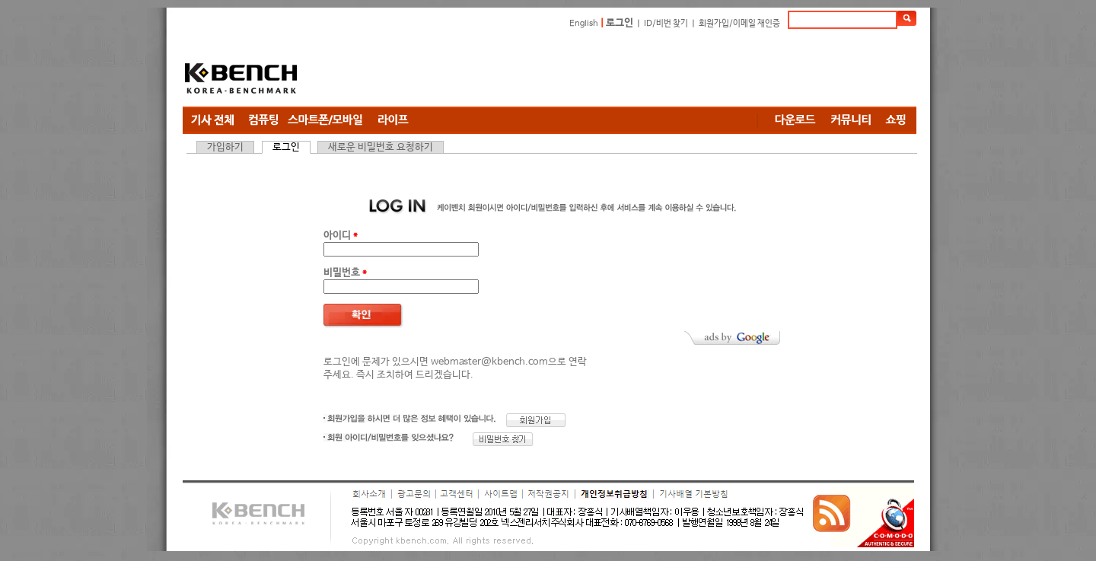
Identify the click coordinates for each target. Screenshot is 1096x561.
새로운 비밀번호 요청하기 (380, 147)
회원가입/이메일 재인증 (739, 23)
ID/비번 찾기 (666, 23)
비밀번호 (345, 273)
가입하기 (225, 147)
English (583, 23)
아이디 (340, 235)
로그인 (619, 23)
